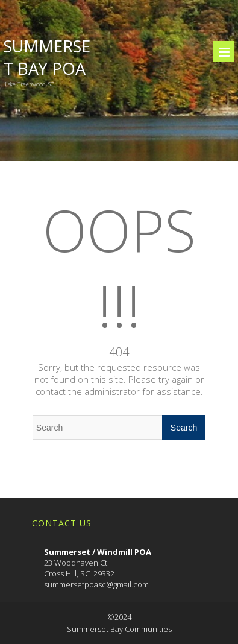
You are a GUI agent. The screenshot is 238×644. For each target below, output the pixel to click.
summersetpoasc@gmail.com (96, 584)
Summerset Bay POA (47, 57)
